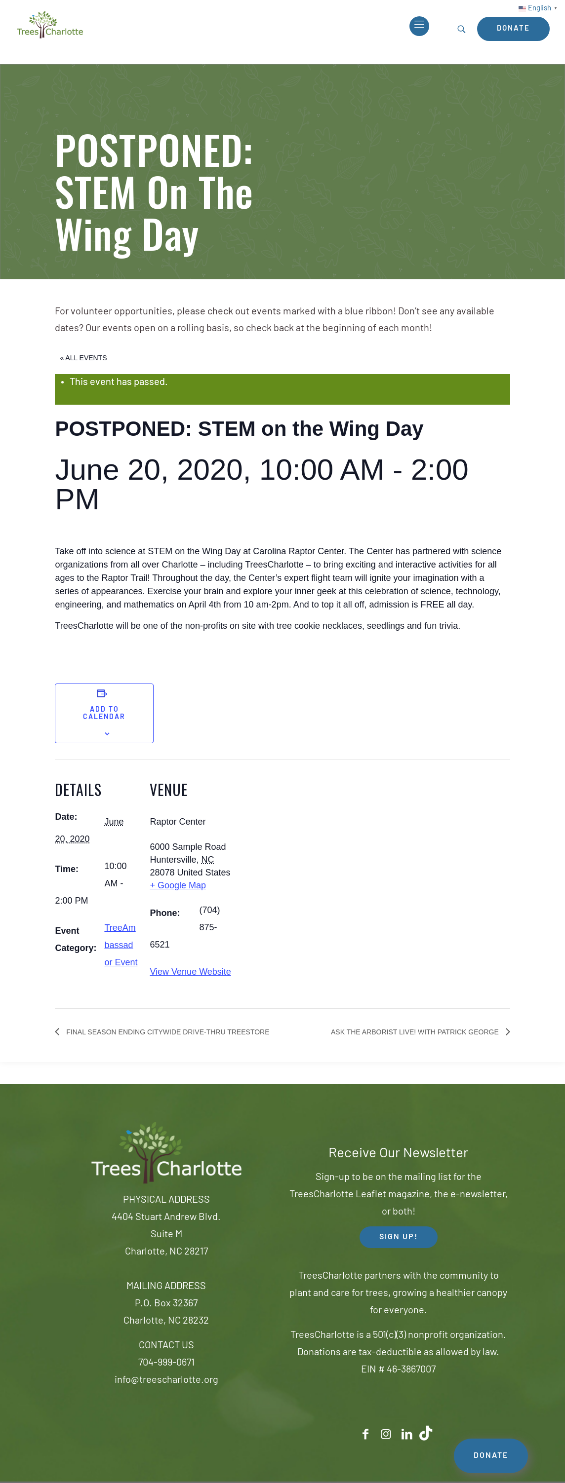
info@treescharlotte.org (166, 1380)
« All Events (83, 358)
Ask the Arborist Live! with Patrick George (416, 1032)
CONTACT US (166, 1346)
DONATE (491, 1456)
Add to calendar (104, 713)
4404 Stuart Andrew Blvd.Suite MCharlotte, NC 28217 (166, 1235)
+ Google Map (178, 885)
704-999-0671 (166, 1363)
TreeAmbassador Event (120, 945)
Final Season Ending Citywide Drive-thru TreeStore (166, 1032)
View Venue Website (190, 972)
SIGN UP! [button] (398, 1237)
